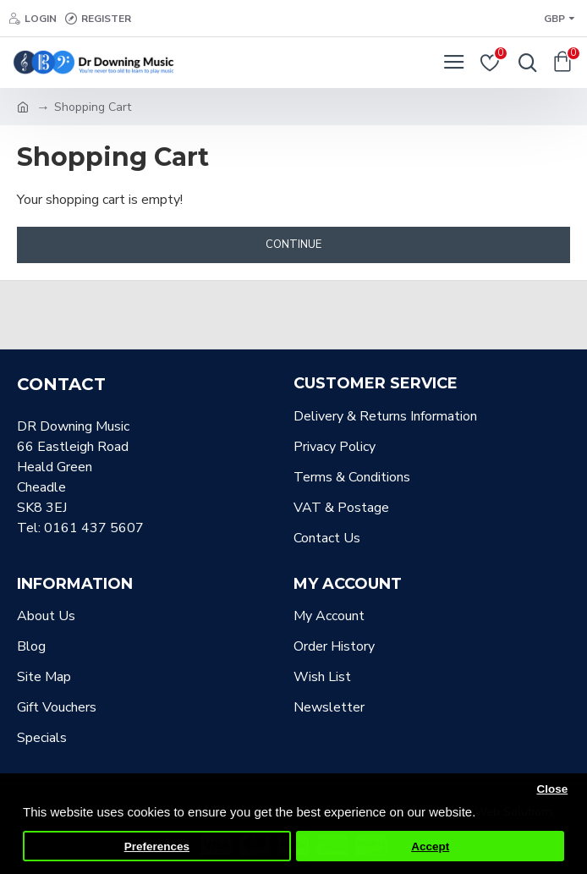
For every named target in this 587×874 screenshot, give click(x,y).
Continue (293, 244)
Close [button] (552, 789)
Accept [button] (430, 846)
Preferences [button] (156, 846)
